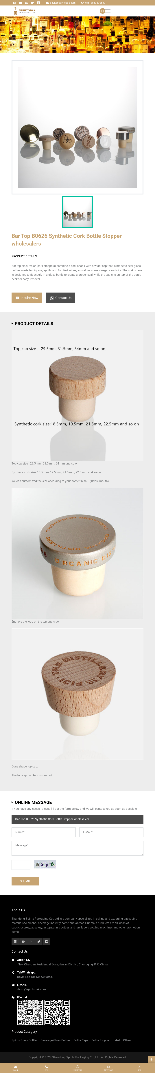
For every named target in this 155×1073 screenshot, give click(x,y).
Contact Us (60, 298)
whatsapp (77, 1070)
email (15, 1070)
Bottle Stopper (100, 1040)
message (108, 1070)
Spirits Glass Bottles (25, 1040)
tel (46, 1070)
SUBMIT (25, 881)
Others (127, 1040)
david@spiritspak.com (60, 2)
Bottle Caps (80, 1040)
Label (116, 1040)
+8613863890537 (93, 2)
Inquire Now (26, 298)
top (139, 1070)
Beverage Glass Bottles (55, 1040)
